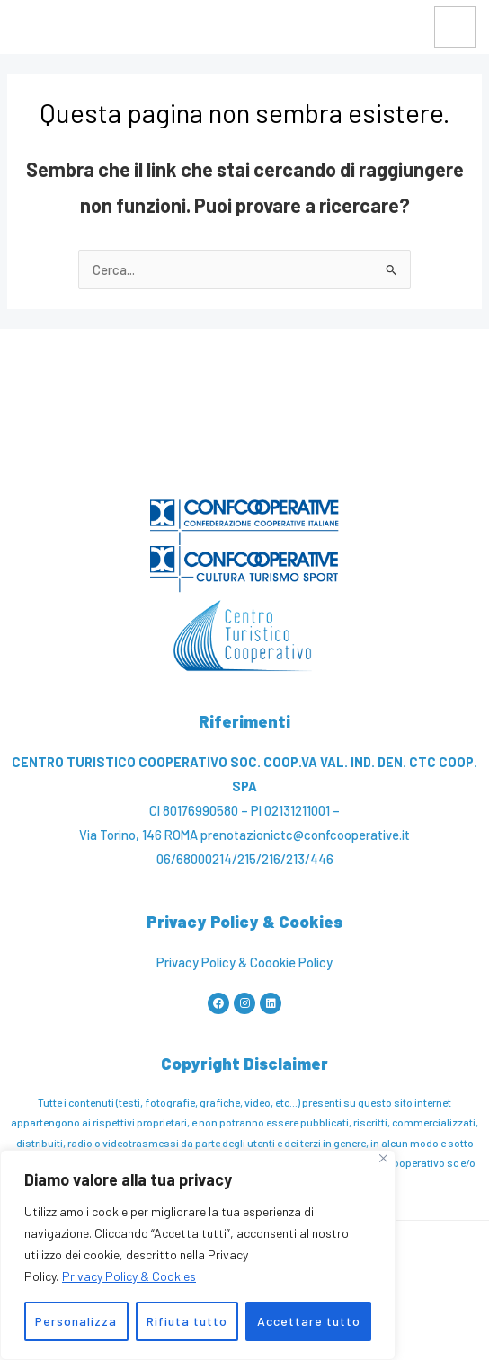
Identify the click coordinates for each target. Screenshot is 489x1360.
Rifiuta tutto (187, 1321)
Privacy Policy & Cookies (129, 1276)
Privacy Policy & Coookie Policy (244, 962)
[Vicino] (383, 1158)
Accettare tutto (308, 1321)
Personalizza (76, 1321)
